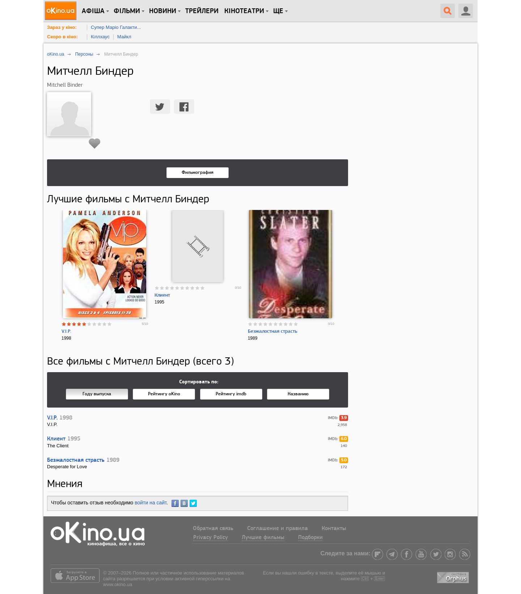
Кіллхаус (100, 36)
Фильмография (197, 172)
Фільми (127, 11)
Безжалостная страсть (272, 331)
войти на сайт (150, 502)
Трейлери (202, 11)
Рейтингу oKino (164, 394)
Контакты (334, 528)
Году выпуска (96, 394)
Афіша (93, 11)
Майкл (124, 36)
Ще (278, 11)
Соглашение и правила (277, 528)
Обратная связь (213, 528)
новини (162, 11)
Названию (298, 394)
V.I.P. (66, 331)
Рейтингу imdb (231, 394)
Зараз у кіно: (62, 27)
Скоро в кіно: (62, 36)
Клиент (162, 295)
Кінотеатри (244, 11)
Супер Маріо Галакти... (116, 27)
